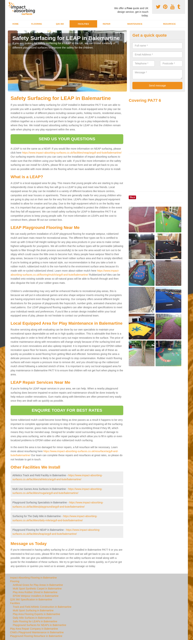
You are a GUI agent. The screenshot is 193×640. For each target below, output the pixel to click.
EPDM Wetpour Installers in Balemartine (35, 595)
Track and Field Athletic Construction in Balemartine (42, 606)
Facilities (83, 24)
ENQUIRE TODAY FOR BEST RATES (67, 410)
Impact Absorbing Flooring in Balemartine (33, 577)
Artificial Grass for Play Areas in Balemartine (38, 584)
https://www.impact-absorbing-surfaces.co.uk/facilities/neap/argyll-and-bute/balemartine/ (72, 152)
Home (15, 24)
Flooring (36, 24)
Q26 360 (60, 24)
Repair (106, 24)
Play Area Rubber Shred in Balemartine (35, 592)
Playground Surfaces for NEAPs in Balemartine (39, 625)
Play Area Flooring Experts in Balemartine (36, 614)
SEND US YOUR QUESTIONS (67, 139)
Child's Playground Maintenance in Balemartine (37, 632)
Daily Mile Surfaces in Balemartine (32, 617)
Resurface (169, 24)
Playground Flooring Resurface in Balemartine (36, 636)
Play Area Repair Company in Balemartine (34, 628)
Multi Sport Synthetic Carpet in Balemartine (37, 588)
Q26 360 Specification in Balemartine (31, 599)
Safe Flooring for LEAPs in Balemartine (35, 621)
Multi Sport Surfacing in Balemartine (33, 610)
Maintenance (134, 24)
